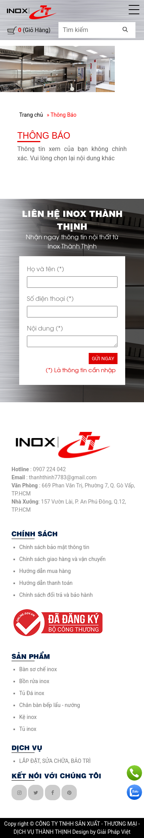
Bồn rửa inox (34, 681)
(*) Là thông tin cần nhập (81, 369)
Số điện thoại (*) (50, 298)
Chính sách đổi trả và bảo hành (56, 595)
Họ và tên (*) (45, 268)
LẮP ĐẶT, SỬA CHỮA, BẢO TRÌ (55, 761)
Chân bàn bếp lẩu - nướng (49, 705)
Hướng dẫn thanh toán (46, 583)
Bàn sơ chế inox (38, 669)
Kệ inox (27, 717)
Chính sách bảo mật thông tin (54, 547)
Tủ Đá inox (31, 693)
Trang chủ (31, 115)
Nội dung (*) (45, 327)
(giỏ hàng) (34, 30)
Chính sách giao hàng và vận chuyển (62, 559)
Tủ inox (27, 729)
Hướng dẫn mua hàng (45, 571)
